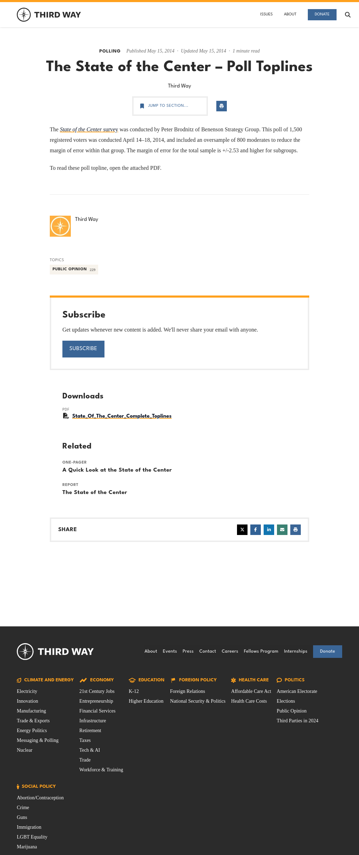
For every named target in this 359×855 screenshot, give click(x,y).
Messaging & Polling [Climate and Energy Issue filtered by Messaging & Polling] (38, 740)
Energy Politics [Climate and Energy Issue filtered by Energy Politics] (32, 730)
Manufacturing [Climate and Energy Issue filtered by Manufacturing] (31, 711)
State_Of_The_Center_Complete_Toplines (121, 416)
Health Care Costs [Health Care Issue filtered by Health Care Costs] (249, 701)
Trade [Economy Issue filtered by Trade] (84, 760)
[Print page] (221, 106)
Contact (207, 651)
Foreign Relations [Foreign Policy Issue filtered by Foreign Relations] (187, 691)
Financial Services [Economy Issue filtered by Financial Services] (97, 711)
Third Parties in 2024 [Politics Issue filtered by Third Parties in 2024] (297, 720)
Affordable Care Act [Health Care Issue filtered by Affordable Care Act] (251, 691)
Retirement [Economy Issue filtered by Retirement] (90, 730)
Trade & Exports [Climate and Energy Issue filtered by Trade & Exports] (33, 720)
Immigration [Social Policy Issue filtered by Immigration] (29, 827)
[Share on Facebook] (255, 529)
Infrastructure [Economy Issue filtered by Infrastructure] (92, 720)
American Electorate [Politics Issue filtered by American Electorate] (297, 691)
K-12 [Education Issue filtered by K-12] (134, 691)
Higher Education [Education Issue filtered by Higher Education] (146, 701)
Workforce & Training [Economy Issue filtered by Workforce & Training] (101, 769)
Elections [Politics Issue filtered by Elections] (286, 701)
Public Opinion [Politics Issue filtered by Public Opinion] (291, 711)
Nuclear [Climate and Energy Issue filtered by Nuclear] (24, 750)
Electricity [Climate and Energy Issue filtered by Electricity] (27, 691)
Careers (230, 651)
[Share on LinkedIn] (269, 529)
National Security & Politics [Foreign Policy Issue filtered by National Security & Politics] (197, 701)
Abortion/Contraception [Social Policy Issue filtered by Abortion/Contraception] (40, 797)
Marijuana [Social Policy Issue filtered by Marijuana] (27, 846)
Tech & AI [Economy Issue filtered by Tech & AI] (89, 750)
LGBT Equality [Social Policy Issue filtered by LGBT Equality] (32, 837)
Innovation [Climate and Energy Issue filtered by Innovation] (27, 701)
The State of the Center (94, 492)
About (290, 14)
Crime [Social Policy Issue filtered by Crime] (23, 807)
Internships (295, 651)
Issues (266, 14)
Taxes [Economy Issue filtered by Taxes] (84, 740)
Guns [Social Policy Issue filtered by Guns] (22, 817)
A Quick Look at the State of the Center (117, 470)
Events (170, 651)
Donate (322, 14)
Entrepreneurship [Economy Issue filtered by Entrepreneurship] (96, 701)
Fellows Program (261, 651)
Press (188, 651)
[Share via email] (282, 529)
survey (89, 129)
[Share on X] (242, 529)
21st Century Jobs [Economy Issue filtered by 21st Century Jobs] (96, 691)
